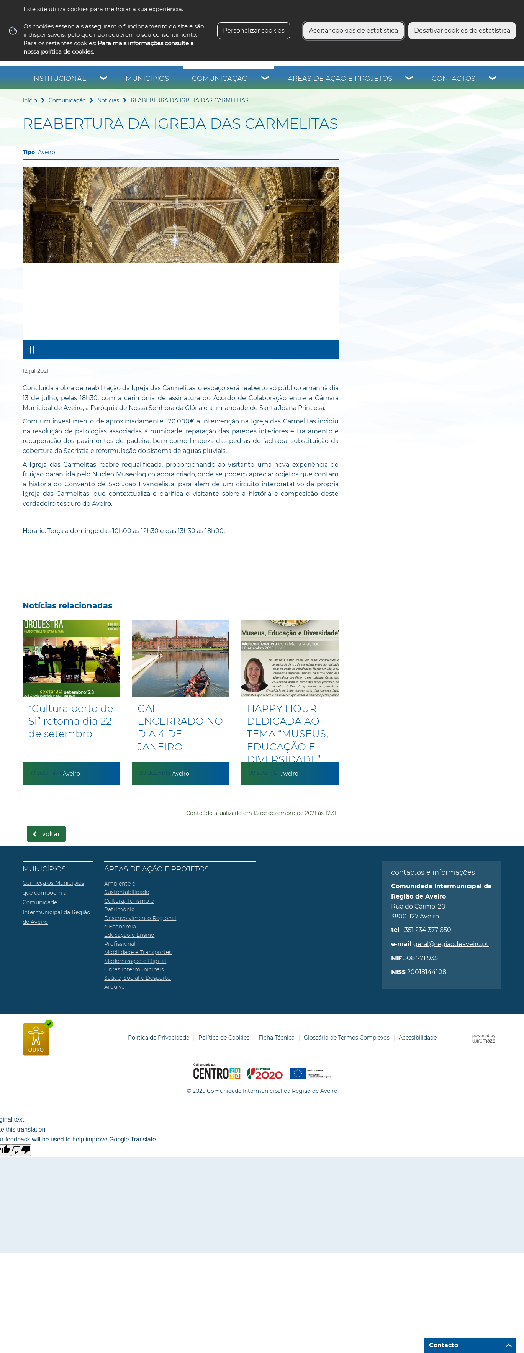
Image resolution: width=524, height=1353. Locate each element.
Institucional (59, 78)
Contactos (453, 78)
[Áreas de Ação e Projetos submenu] (409, 79)
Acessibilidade (418, 1037)
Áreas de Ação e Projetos (340, 78)
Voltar (51, 834)
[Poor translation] (21, 1150)
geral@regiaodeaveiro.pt (451, 944)
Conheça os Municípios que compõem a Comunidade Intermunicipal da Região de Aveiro (56, 902)
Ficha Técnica (277, 1037)
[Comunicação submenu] (265, 79)
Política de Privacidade (158, 1037)
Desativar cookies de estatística (462, 30)
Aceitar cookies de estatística (353, 30)
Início (30, 100)
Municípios (147, 78)
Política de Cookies (223, 1037)
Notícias (108, 100)
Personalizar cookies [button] (254, 30)
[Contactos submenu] (493, 79)
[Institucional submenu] (103, 79)
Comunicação (220, 78)
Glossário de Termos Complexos (347, 1037)
